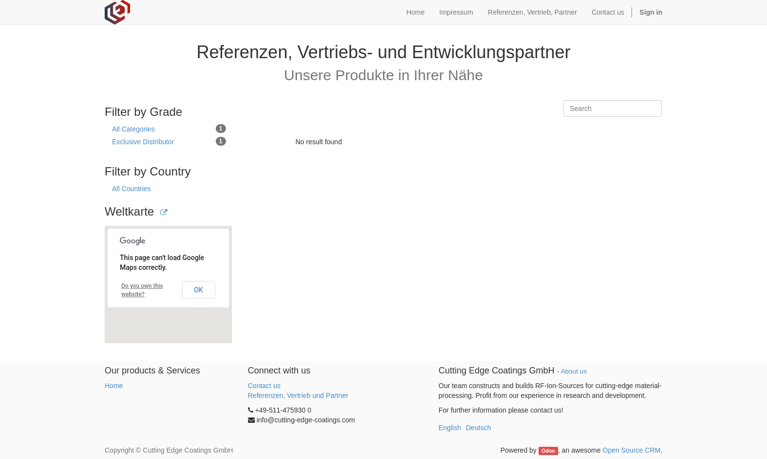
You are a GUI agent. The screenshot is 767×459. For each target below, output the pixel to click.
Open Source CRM (631, 450)
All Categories (169, 128)
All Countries (131, 189)
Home (114, 386)
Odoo (548, 451)
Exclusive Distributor (169, 141)
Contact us (264, 386)
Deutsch (478, 428)
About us (574, 371)
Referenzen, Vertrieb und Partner (298, 395)
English (450, 428)
